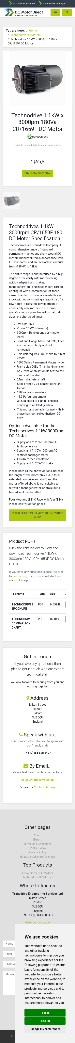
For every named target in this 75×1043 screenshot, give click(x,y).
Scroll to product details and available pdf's (38, 145)
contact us (19, 576)
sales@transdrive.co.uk (37, 780)
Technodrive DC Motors (25, 35)
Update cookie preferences (37, 856)
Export (37, 839)
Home (33, 30)
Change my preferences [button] (45, 1029)
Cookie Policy (37, 848)
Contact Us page (44, 787)
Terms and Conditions (37, 844)
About (37, 835)
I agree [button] (45, 1012)
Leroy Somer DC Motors (37, 873)
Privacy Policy (37, 852)
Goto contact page (37, 922)
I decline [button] (45, 1020)
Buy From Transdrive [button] (37, 173)
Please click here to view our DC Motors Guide (37, 515)
